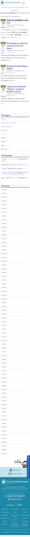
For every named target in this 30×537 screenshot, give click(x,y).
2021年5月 (4, 359)
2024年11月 (4, 223)
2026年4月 (4, 189)
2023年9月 (4, 265)
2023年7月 (4, 272)
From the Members (6, 126)
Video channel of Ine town (15, 516)
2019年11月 (4, 416)
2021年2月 (4, 370)
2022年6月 (4, 314)
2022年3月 (4, 325)
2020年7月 (4, 393)
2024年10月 (4, 227)
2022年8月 (4, 306)
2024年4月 (4, 246)
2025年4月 (4, 212)
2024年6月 (4, 242)
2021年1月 (3, 374)
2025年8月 (4, 201)
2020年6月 (4, 397)
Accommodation (10, 7)
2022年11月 (4, 295)
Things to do (4, 7)
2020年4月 (4, 404)
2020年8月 (4, 389)
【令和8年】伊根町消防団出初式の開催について (13, 168)
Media (25, 518)
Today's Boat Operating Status (28, 467)
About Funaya (15, 509)
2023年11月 (4, 257)
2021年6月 (4, 355)
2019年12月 (4, 412)
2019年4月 (4, 435)
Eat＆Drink (16, 7)
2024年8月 (4, 235)
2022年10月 (4, 299)
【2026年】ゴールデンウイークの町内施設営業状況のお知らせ (14, 160)
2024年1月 (4, 250)
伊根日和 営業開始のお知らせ (17, 21)
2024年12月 (4, 220)
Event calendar (25, 515)
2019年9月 (4, 423)
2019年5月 (4, 431)
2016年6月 (4, 453)
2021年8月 (4, 348)
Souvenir (26, 7)
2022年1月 (4, 333)
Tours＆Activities (21, 7)
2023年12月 (4, 253)
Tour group (25, 521)
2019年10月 (4, 419)
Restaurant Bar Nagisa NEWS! (18, 67)
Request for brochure (25, 524)
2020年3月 (4, 408)
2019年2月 (4, 438)
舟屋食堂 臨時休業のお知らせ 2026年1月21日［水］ (14, 164)
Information (4, 130)
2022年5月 (4, 318)
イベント (3, 134)
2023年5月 (4, 280)
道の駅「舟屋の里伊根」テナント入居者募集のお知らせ (14, 178)
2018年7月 (4, 446)
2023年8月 (4, 269)
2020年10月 (4, 382)
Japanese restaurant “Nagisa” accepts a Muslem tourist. (16, 89)
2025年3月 (4, 216)
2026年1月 (4, 193)
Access (17, 10)
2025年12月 (4, 197)
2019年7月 (4, 427)
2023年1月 (4, 287)
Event (15, 512)
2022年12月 (4, 291)
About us (15, 520)
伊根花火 (3, 141)
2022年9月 (4, 303)
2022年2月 (4, 329)
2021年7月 (4, 352)
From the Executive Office (8, 123)
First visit (25, 509)
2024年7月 (4, 238)
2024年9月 (4, 231)
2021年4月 (4, 363)
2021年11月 (4, 336)
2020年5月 (4, 401)
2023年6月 (4, 276)
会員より (3, 145)
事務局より (4, 138)
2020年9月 (4, 385)
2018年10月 (4, 442)
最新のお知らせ (5, 149)
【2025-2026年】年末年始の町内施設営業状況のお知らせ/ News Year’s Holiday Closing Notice (14, 173)
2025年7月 (4, 204)
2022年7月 (4, 310)
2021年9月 (4, 344)
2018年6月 (4, 450)
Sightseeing (13, 10)
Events (3, 119)
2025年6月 (4, 208)
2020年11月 (4, 378)
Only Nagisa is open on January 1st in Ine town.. (17, 46)
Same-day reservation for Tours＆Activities (15, 524)
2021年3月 (4, 367)
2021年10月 (4, 340)
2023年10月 (4, 261)
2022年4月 (4, 321)
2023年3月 (4, 284)
